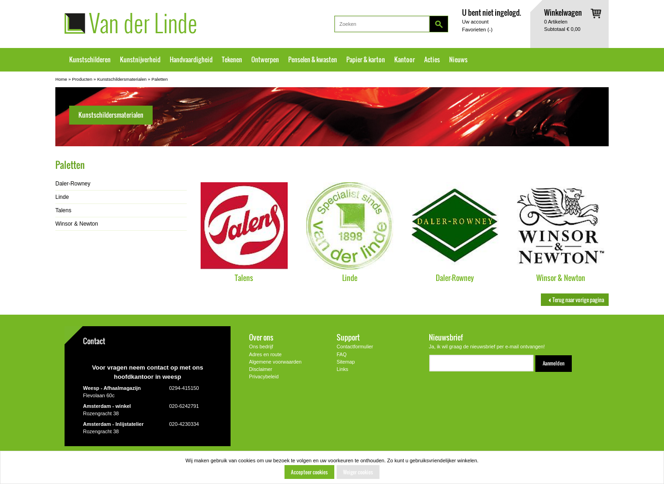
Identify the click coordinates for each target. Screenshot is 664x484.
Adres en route (265, 354)
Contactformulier (355, 346)
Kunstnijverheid (140, 59)
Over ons (261, 337)
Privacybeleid (264, 376)
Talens (244, 277)
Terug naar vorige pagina (574, 300)
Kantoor (404, 59)
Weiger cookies (358, 472)
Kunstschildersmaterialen (122, 79)
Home (61, 79)
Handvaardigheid (191, 59)
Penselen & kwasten (312, 59)
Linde (349, 277)
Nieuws (458, 59)
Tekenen (232, 59)
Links (342, 369)
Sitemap (346, 361)
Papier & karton (365, 59)
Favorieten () (477, 29)
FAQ (342, 354)
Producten (82, 79)
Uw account (475, 21)
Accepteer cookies (309, 472)
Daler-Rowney (455, 277)
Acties (432, 59)
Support (348, 337)
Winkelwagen (563, 12)
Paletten (160, 79)
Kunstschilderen (90, 59)
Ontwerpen (265, 59)
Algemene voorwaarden (275, 361)
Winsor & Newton (560, 277)
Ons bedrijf (261, 346)
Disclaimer (260, 369)
